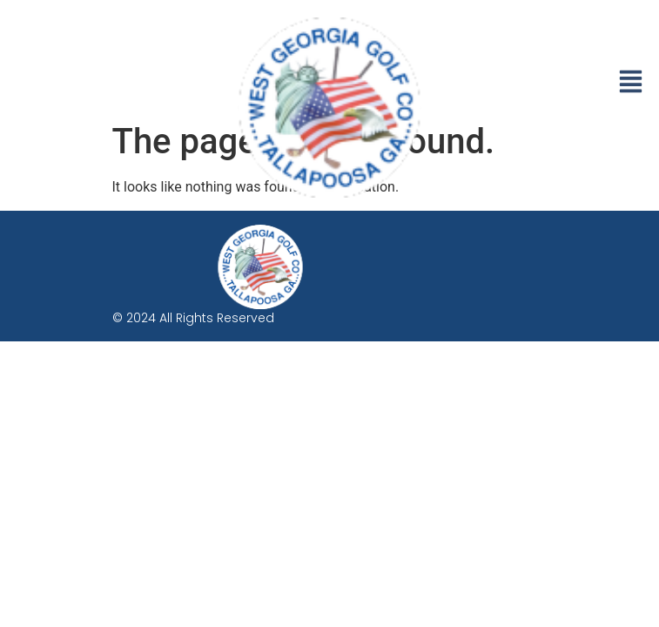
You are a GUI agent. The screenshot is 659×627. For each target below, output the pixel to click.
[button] (630, 83)
